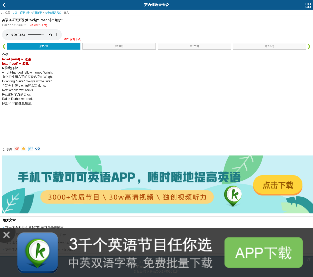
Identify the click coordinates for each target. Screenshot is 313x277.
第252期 (43, 46)
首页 (14, 12)
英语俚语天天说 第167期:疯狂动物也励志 (34, 227)
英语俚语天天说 (53, 12)
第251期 (119, 46)
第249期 (269, 46)
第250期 (194, 46)
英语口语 (25, 12)
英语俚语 (37, 12)
